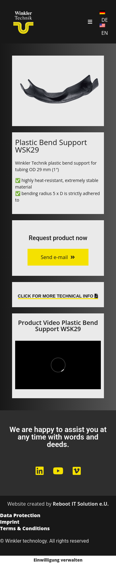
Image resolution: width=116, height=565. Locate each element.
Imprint (9, 522)
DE (104, 19)
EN (104, 33)
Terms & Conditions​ (25, 529)
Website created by (58, 503)
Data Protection (20, 516)
